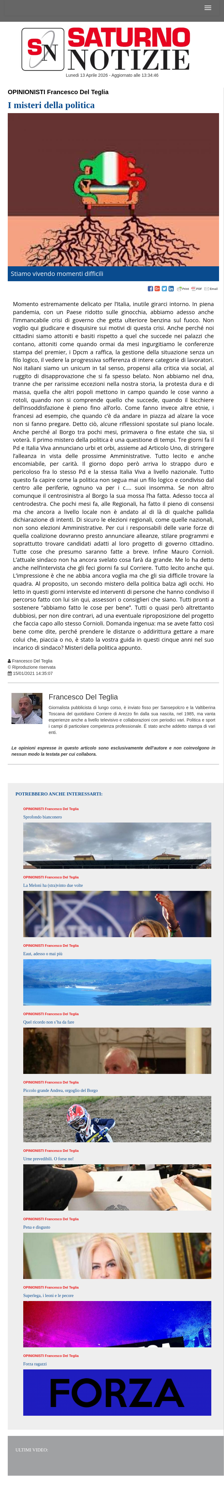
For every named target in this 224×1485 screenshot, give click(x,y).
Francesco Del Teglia (78, 92)
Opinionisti (26, 92)
